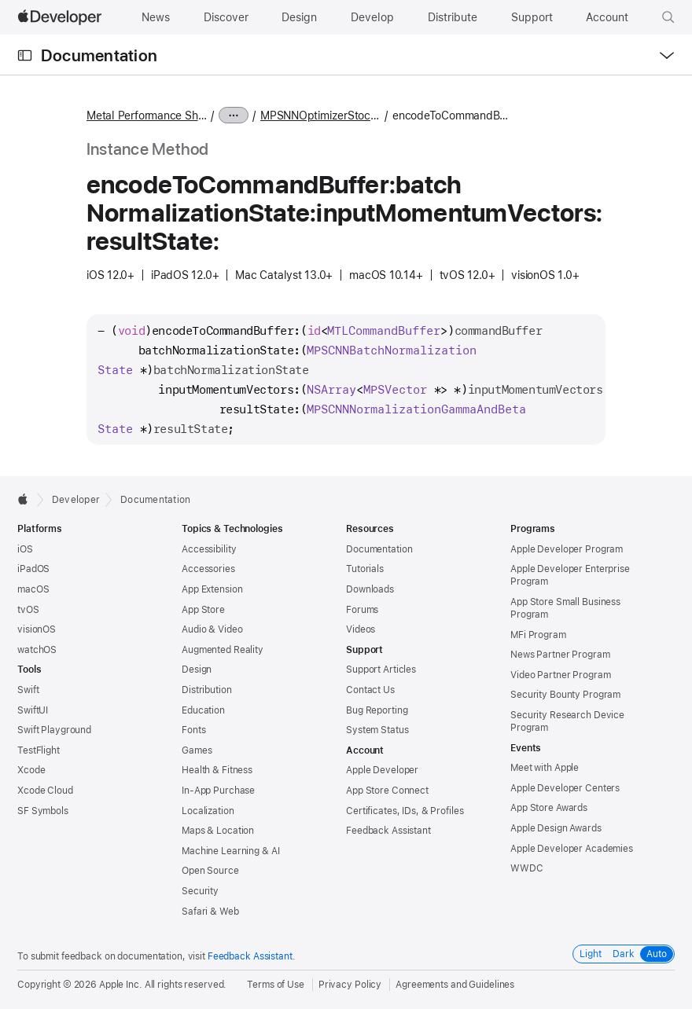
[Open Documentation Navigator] (24, 55)
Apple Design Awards (556, 828)
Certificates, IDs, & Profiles (405, 810)
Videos (360, 629)
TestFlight (38, 750)
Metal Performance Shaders (146, 115)
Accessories (208, 568)
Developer (76, 499)
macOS (33, 589)
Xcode (31, 770)
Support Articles (381, 669)
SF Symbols (42, 810)
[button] (668, 17)
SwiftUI (32, 710)
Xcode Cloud (45, 790)
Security (200, 891)
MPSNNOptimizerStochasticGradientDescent (320, 115)
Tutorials (365, 568)
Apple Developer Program (566, 549)
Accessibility (209, 549)
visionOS (36, 629)
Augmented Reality (222, 649)
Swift (28, 689)
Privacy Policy (349, 984)
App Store (203, 609)
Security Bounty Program (565, 694)
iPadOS (33, 568)
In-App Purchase (218, 790)
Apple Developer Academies (571, 848)
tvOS (28, 609)
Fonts (193, 730)
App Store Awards (548, 807)
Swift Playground (54, 730)
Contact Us (370, 689)
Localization (208, 810)
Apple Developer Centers (565, 788)
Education (203, 710)
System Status (377, 730)
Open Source (210, 870)
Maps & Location (218, 830)
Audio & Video (212, 629)
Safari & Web (210, 911)
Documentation (99, 55)
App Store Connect (387, 790)
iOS (25, 549)
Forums (362, 609)
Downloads (370, 589)
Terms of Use (275, 984)
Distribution (207, 689)
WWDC (526, 868)
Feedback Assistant (388, 830)
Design (197, 669)
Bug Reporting (376, 710)
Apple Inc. (120, 984)
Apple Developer (382, 770)
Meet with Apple (544, 767)
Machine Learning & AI (230, 851)
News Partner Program (560, 654)
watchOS (37, 649)
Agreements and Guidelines (455, 984)
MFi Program (538, 634)
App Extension (212, 589)
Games (197, 750)
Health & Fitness (217, 770)
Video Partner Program (560, 675)
